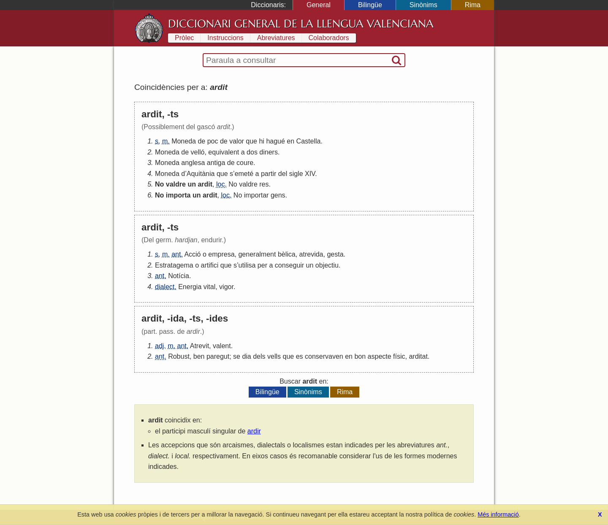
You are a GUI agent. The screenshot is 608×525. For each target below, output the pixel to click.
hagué (275, 141)
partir (268, 173)
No (159, 184)
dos (252, 152)
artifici (210, 265)
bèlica (287, 254)
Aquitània (201, 173)
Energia (189, 286)
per (262, 265)
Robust (179, 356)
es (299, 356)
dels (259, 356)
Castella (308, 141)
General (319, 4)
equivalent (223, 152)
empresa (221, 254)
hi (261, 141)
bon (360, 356)
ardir (254, 431)
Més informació (498, 514)
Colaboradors (329, 37)
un (191, 184)
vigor (226, 286)
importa (178, 195)
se (236, 356)
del (282, 173)
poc (212, 141)
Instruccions (225, 37)
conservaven (324, 356)
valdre (176, 184)
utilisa (246, 265)
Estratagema (174, 265)
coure (244, 162)
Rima (472, 4)
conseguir (289, 265)
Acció (192, 254)
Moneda (183, 141)
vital (209, 286)
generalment (257, 254)
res (264, 184)
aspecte (379, 356)
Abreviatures (276, 37)
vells (274, 356)
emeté (244, 173)
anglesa (193, 162)
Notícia (178, 275)
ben (199, 356)
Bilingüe (370, 4)
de (201, 141)
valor (236, 141)
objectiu (327, 265)
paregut (217, 356)
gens (278, 195)
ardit (205, 184)
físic (399, 356)
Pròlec (184, 37)
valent (222, 345)
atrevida (311, 254)
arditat (418, 356)
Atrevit (199, 345)
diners (268, 152)
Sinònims (423, 4)
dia (246, 356)
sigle (296, 173)
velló (198, 152)
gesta (335, 254)
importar (256, 195)
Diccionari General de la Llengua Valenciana (301, 23)
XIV (310, 173)
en (290, 141)
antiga (216, 162)
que (251, 141)
